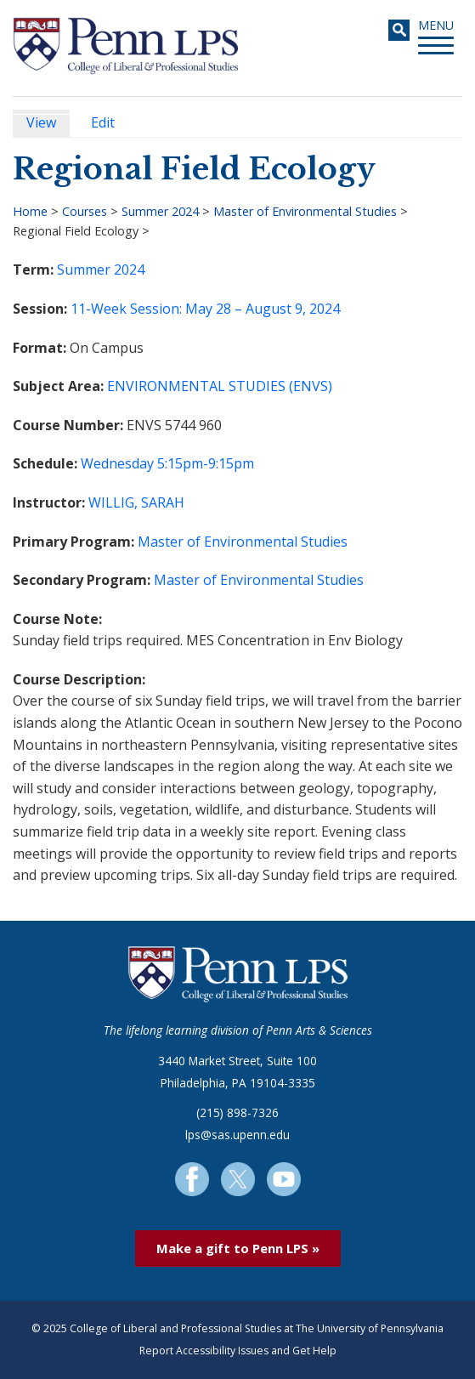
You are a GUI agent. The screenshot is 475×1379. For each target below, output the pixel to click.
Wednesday (117, 463)
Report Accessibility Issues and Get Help (237, 1350)
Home (30, 211)
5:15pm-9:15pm (205, 463)
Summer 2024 (160, 211)
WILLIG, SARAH (136, 502)
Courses (84, 211)
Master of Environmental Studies (305, 211)
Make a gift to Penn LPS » (237, 1248)
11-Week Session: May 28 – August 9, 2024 (205, 308)
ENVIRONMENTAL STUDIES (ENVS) (219, 386)
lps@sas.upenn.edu (237, 1134)
